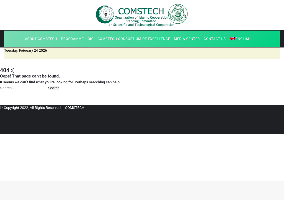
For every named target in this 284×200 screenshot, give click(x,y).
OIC (91, 39)
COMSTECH (74, 108)
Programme (72, 39)
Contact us (215, 39)
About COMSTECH (41, 39)
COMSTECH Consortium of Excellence (134, 39)
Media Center (187, 39)
